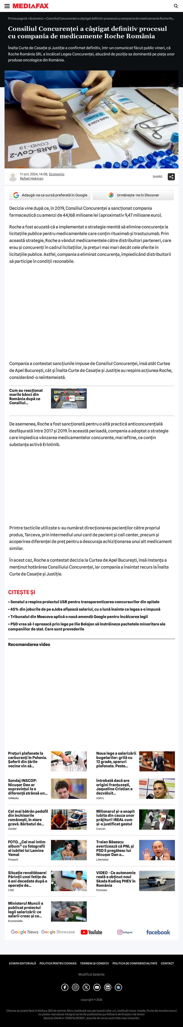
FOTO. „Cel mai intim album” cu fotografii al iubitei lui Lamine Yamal (27, 848)
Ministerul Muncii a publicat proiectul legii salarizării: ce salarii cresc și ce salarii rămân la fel (25, 909)
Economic (37, 18)
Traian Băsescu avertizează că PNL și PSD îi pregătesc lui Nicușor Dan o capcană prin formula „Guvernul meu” (115, 848)
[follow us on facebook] (158, 932)
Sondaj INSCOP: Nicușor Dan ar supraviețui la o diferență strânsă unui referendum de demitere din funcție (28, 787)
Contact (167, 963)
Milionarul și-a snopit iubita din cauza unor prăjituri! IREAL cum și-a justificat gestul (115, 817)
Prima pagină (17, 18)
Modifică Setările (91, 974)
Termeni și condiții (94, 963)
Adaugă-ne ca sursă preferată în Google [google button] (49, 195)
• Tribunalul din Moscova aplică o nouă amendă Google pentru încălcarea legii (78, 616)
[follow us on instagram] (125, 933)
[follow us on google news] (24, 933)
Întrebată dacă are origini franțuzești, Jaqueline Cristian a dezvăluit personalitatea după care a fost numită (114, 787)
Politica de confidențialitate (134, 963)
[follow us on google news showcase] (58, 933)
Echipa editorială (22, 963)
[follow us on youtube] (91, 933)
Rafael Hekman (31, 178)
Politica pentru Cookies (58, 963)
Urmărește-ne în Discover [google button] (133, 195)
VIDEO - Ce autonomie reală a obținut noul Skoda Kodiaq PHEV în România (116, 879)
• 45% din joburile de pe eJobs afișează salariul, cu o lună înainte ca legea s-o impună (84, 609)
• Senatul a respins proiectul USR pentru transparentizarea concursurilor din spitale (83, 602)
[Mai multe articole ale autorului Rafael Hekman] (13, 177)
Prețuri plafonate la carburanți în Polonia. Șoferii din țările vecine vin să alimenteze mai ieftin (27, 759)
